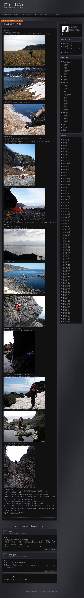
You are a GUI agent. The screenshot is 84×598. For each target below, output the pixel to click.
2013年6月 (65, 222)
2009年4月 (65, 297)
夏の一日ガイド (49, 14)
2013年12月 (65, 213)
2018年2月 (65, 148)
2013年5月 (65, 223)
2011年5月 (65, 259)
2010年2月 (65, 282)
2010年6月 (65, 276)
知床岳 (65, 85)
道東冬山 (65, 111)
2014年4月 (65, 207)
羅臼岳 (65, 73)
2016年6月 (65, 169)
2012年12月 (65, 231)
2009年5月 (65, 295)
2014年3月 (65, 208)
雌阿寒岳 (66, 64)
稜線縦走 (15, 26)
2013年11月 (65, 214)
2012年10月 (65, 234)
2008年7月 (65, 310)
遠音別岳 (66, 103)
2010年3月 (65, 280)
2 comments (20, 26)
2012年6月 (65, 240)
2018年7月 (65, 141)
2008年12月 (65, 303)
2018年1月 (65, 150)
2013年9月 (65, 217)
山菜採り (66, 120)
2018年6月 (65, 142)
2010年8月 (65, 273)
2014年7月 (65, 202)
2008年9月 (65, 307)
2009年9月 (65, 289)
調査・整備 (65, 82)
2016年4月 (65, 172)
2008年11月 (65, 304)
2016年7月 (65, 168)
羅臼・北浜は (13, 5)
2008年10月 (65, 306)
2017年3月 (65, 159)
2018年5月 (65, 144)
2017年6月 (65, 154)
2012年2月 (65, 246)
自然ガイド (65, 81)
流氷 (64, 123)
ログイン (18, 579)
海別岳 (65, 105)
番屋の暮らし (66, 112)
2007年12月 (65, 321)
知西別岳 (66, 102)
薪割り (65, 117)
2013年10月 (65, 216)
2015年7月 (65, 186)
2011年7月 (65, 256)
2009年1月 (65, 301)
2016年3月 (65, 174)
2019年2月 (65, 139)
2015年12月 (65, 178)
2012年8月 (65, 237)
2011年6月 (65, 258)
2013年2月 (65, 228)
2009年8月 (65, 291)
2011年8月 (65, 255)
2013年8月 (65, 219)
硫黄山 (65, 72)
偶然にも (53, 518)
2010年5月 (65, 277)
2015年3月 (65, 192)
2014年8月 (65, 201)
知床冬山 (10, 26)
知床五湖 (66, 96)
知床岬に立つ (66, 51)
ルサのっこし (67, 88)
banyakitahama (10, 20)
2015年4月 (65, 190)
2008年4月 (65, 315)
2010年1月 (65, 283)
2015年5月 (65, 189)
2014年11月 (65, 196)
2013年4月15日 (18, 20)
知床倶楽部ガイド (6, 14)
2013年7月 (65, 220)
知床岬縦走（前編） (8, 518)
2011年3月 (65, 262)
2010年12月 (65, 267)
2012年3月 (65, 244)
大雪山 (65, 65)
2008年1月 (65, 319)
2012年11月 (65, 232)
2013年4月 (65, 225)
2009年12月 (65, 285)
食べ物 (65, 121)
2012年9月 (65, 235)
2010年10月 (65, 270)
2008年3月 (65, 316)
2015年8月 (65, 184)
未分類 (64, 130)
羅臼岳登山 (29, 14)
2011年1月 (65, 265)
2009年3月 (65, 298)
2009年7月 (65, 292)
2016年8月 (65, 166)
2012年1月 (65, 247)
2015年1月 (65, 195)
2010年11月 (65, 268)
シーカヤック (66, 78)
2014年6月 (65, 204)
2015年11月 (65, 180)
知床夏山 (65, 75)
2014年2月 (65, 210)
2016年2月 (65, 175)
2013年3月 (65, 226)
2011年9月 (65, 253)
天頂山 (65, 100)
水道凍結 (66, 115)
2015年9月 (65, 183)
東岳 (65, 91)
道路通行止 (66, 114)
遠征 (64, 124)
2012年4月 (65, 243)
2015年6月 (65, 187)
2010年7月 (65, 274)
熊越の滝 (66, 93)
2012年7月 (65, 238)
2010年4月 (65, 279)
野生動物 (65, 126)
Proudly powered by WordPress (34, 591)
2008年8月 (65, 309)
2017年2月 (65, 160)
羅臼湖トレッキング (19, 14)
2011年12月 (65, 249)
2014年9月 (65, 199)
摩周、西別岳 (67, 62)
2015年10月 (65, 181)
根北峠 (65, 106)
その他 (64, 129)
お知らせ (65, 127)
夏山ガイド (65, 61)
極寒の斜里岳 (66, 43)
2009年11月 (65, 286)
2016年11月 (65, 162)
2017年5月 (65, 156)
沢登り (64, 76)
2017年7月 (65, 153)
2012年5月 (65, 241)
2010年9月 (65, 271)
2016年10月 (65, 163)
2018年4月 (65, 145)
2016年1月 (65, 177)
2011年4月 (65, 261)
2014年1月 (65, 211)
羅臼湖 (65, 97)
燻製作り (66, 118)
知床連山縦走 (38, 14)
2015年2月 (65, 193)
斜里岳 (65, 67)
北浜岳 (65, 90)
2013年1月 (65, 229)
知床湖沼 (65, 79)
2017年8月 (65, 151)
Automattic (54, 591)
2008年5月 (65, 313)
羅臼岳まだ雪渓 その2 (68, 45)
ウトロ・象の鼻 (67, 94)
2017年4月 (65, 157)
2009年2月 (65, 300)
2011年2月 (65, 264)
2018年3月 (65, 147)
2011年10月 (65, 252)
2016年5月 (65, 171)
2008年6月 (65, 312)
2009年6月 (65, 294)
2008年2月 (65, 318)
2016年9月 (65, 165)
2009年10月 (65, 288)
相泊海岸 (66, 87)
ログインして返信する (51, 549)
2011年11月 (65, 250)
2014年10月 (65, 198)
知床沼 (57, 14)
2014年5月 (65, 205)
